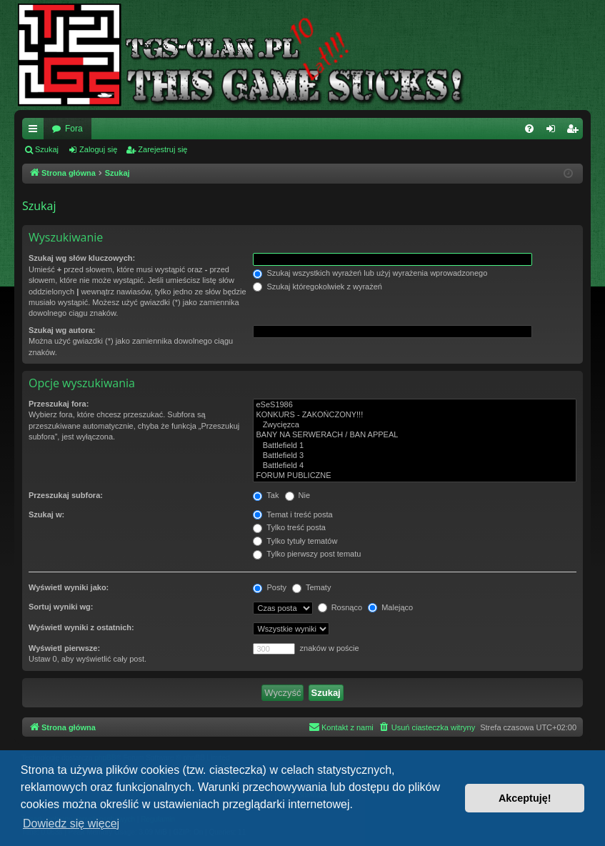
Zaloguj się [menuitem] (553, 131)
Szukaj (47, 149)
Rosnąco (340, 607)
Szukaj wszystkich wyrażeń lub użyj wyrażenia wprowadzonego (370, 273)
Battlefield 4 (414, 466)
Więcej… (36, 131)
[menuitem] (529, 128)
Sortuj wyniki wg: (61, 606)
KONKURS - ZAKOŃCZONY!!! (414, 415)
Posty (269, 587)
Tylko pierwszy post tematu (307, 553)
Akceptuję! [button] (525, 798)
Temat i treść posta (292, 514)
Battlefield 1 (414, 446)
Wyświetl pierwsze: (64, 648)
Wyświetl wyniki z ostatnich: (81, 627)
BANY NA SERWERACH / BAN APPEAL (414, 435)
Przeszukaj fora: (59, 403)
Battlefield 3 (414, 456)
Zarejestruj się (162, 149)
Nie (298, 495)
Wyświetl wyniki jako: (69, 587)
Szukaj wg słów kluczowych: (82, 258)
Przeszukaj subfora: (66, 495)
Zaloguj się (98, 149)
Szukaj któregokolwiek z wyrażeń (317, 286)
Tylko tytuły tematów (295, 541)
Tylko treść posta (289, 527)
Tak (266, 495)
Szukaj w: (46, 514)
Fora (74, 129)
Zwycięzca (414, 425)
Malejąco (390, 607)
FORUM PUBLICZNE (414, 476)
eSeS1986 (414, 405)
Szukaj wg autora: (62, 330)
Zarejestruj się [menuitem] (575, 131)
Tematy (311, 587)
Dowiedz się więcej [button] (71, 823)
